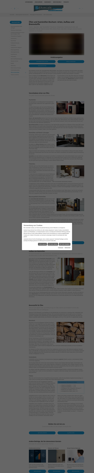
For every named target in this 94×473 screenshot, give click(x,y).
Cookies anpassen (42, 244)
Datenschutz (67, 247)
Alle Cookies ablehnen (52, 244)
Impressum (60, 247)
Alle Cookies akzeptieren (65, 244)
